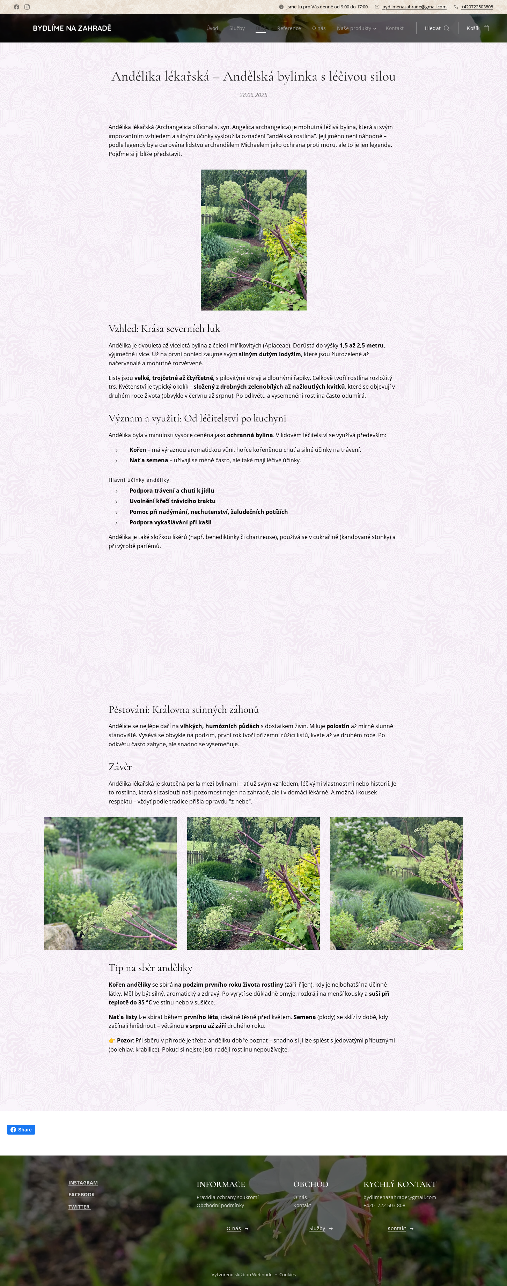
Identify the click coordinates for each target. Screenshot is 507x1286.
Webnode (262, 1274)
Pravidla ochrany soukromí (228, 1197)
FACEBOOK (81, 1194)
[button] (437, 28)
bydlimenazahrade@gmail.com (414, 6)
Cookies (287, 1274)
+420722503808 (477, 6)
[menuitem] (209, 28)
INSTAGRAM (83, 1182)
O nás (300, 1197)
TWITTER (79, 1206)
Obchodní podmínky (220, 1205)
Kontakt (302, 1205)
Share (21, 1129)
